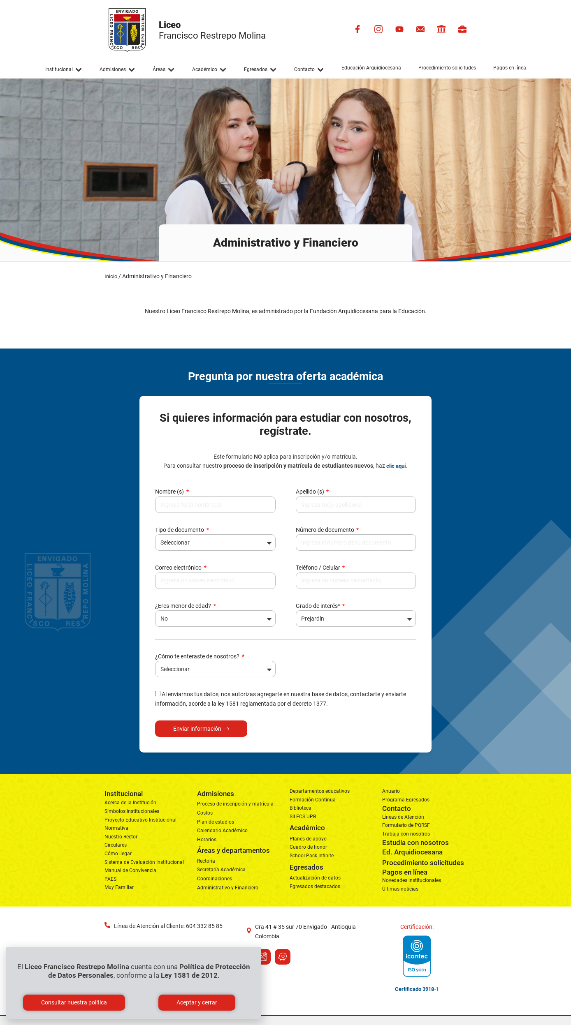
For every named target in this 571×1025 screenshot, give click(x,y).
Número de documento (325, 529)
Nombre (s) (170, 491)
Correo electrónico (179, 567)
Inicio (110, 276)
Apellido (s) (310, 491)
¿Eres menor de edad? (183, 606)
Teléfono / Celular (318, 567)
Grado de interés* (318, 606)
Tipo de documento (180, 529)
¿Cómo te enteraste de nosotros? (198, 656)
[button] (63, 69)
